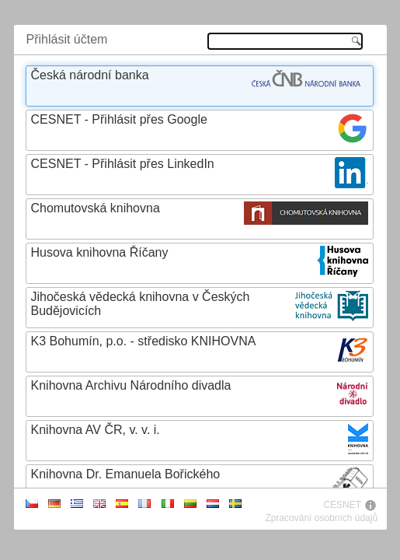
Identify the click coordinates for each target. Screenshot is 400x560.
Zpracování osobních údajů (321, 518)
